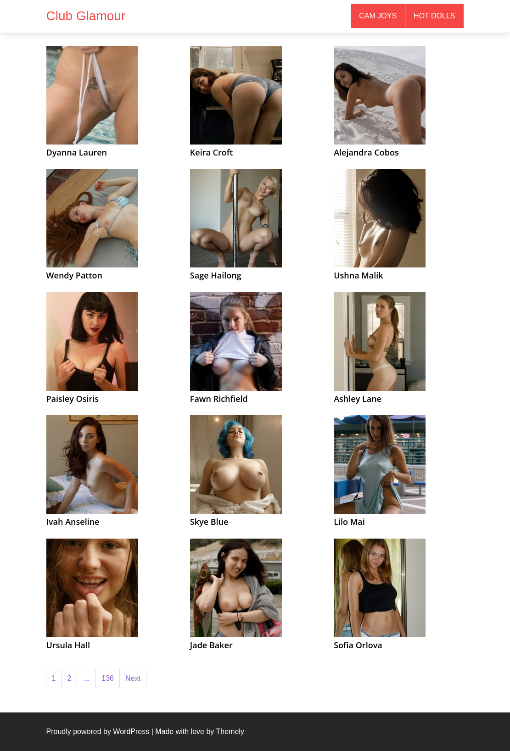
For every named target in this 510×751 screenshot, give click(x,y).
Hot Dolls (434, 16)
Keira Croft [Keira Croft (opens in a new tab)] (211, 152)
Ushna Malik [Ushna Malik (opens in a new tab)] (358, 275)
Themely (230, 731)
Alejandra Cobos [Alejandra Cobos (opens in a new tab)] (366, 152)
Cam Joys (378, 16)
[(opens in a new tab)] (92, 95)
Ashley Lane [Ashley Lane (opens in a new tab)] (357, 398)
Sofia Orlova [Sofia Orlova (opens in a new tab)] (358, 645)
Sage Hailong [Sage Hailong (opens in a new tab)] (215, 275)
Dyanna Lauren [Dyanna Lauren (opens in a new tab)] (76, 152)
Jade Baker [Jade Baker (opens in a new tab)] (211, 645)
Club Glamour (86, 16)
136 (107, 678)
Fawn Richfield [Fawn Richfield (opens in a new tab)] (219, 398)
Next (132, 678)
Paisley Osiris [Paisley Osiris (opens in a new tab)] (72, 398)
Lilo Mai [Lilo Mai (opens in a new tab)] (349, 521)
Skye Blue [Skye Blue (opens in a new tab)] (209, 521)
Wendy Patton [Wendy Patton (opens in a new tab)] (74, 275)
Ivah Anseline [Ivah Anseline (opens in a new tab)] (73, 521)
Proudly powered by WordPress (98, 731)
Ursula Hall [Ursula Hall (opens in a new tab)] (68, 645)
